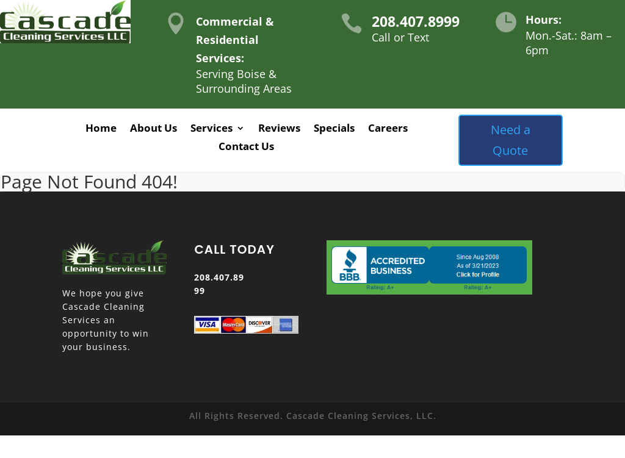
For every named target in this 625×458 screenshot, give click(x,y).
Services (211, 129)
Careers (388, 129)
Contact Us (246, 147)
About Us (153, 129)
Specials (334, 129)
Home (101, 129)
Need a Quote (510, 140)
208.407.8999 (416, 21)
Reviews (279, 129)
